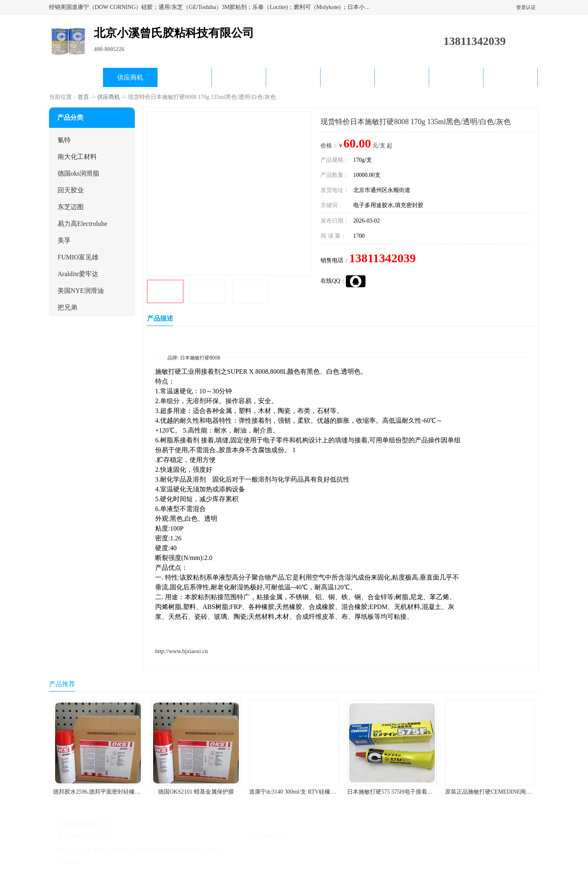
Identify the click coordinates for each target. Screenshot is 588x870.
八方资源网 (101, 863)
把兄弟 (67, 307)
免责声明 (128, 863)
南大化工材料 (77, 156)
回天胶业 (71, 190)
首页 (83, 97)
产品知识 (347, 77)
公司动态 (293, 77)
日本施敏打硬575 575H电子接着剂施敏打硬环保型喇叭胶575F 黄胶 (430, 792)
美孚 (64, 240)
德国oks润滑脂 (78, 173)
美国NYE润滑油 (81, 290)
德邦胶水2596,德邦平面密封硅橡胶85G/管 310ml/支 (117, 792)
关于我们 (239, 77)
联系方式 (510, 77)
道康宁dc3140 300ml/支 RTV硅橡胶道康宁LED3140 (312, 792)
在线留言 (456, 77)
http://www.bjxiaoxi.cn (181, 651)
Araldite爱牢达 (78, 273)
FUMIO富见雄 (78, 257)
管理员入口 (156, 863)
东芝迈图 (71, 206)
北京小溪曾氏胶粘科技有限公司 (209, 837)
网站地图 (183, 863)
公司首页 (76, 77)
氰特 (64, 139)
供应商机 (130, 77)
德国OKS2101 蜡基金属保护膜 (196, 792)
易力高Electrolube (82, 223)
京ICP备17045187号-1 (140, 837)
